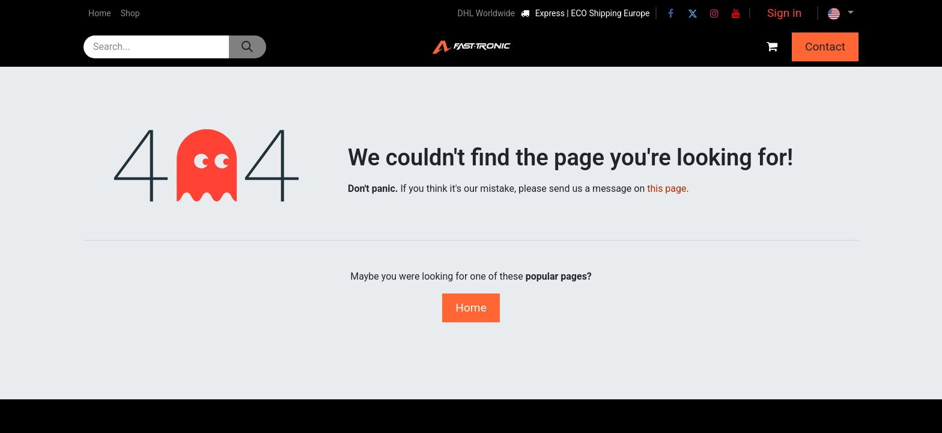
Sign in (784, 13)
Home (471, 308)
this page (666, 188)
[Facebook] (671, 13)
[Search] (247, 46)
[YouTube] (736, 13)
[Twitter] (692, 13)
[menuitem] (100, 13)
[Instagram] (714, 13)
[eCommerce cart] (772, 47)
